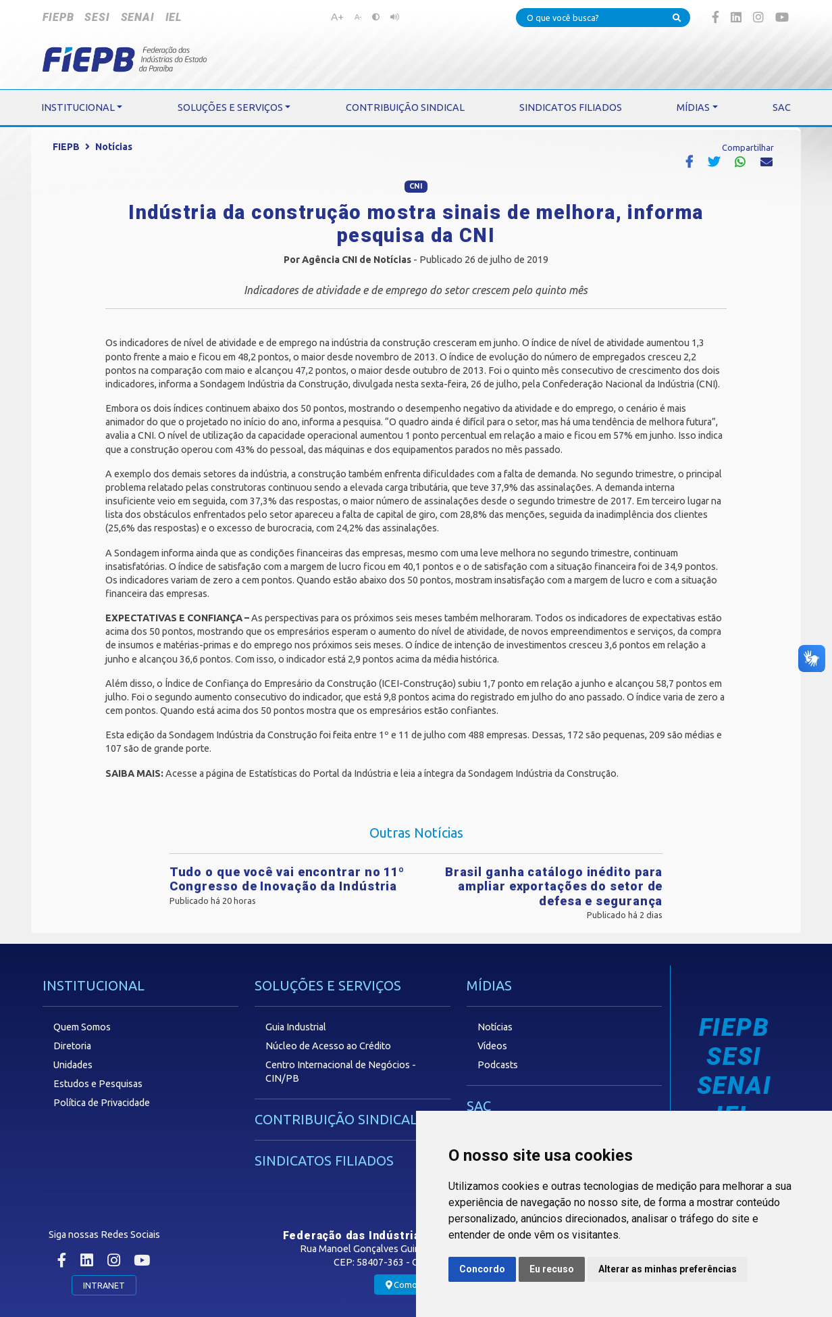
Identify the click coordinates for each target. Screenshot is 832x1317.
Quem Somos (82, 1027)
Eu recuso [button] (551, 1269)
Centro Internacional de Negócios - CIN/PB (340, 1071)
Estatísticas (273, 773)
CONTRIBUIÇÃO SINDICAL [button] (405, 107)
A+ (337, 16)
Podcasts (497, 1064)
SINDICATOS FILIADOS (324, 1160)
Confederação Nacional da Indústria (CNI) (630, 384)
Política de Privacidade (101, 1102)
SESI (96, 17)
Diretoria (72, 1045)
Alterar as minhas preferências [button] (667, 1269)
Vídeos (492, 1045)
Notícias (113, 146)
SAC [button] (782, 107)
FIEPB (58, 17)
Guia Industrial (295, 1027)
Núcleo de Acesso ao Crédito (328, 1045)
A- (358, 17)
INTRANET (104, 1285)
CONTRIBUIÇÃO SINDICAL (336, 1119)
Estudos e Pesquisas (97, 1083)
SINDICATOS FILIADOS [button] (570, 107)
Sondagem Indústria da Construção (274, 384)
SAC (479, 1106)
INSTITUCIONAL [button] (78, 107)
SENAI (138, 17)
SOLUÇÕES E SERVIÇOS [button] (230, 107)
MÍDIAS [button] (693, 107)
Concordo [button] (482, 1269)
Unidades (73, 1064)
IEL (173, 17)
